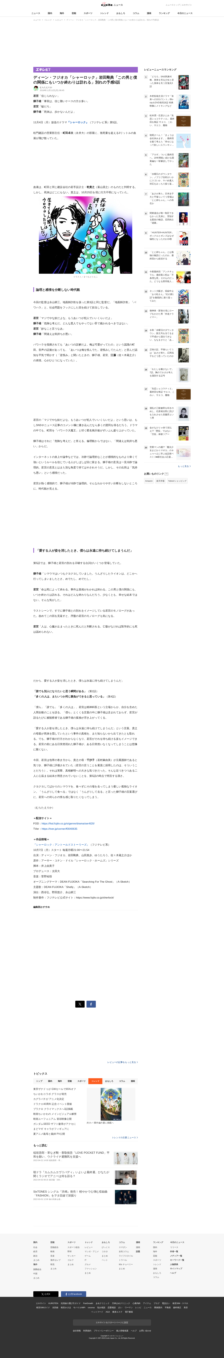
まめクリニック (103, 1303)
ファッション (91, 1268)
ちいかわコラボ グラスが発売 (50, 1094)
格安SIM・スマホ (180, 1303)
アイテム (147, 1303)
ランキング (164, 13)
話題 (138, 1251)
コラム (136, 13)
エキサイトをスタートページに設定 (112, 1322)
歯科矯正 (177, 1307)
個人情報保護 (122, 1331)
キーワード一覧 (177, 1260)
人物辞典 (174, 1264)
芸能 (74, 13)
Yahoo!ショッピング (177, 481)
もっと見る (184, 466)
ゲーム (88, 1256)
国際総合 (37, 1269)
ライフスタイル (126, 1256)
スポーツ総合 (74, 1247)
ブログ (157, 1303)
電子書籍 (129, 1312)
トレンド (104, 13)
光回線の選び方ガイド (71, 1303)
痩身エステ (117, 1312)
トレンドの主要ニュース (125, 1137)
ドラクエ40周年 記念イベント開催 (52, 1104)
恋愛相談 (112, 1307)
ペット (105, 1260)
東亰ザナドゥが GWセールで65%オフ (54, 1089)
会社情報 (77, 1331)
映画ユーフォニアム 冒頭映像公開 (52, 1119)
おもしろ (120, 13)
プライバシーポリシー (104, 1331)
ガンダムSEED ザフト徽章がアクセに (54, 1124)
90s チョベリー (126, 1264)
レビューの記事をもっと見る (122, 1062)
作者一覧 (174, 1251)
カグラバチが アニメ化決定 (48, 1099)
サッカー (72, 1256)
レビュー (89, 1247)
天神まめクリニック (121, 1303)
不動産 (168, 1307)
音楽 (52, 1256)
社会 (35, 1247)
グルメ (88, 1264)
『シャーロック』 (77, 122)
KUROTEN (53, 1303)
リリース (174, 1247)
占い (120, 1307)
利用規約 (87, 1331)
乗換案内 (158, 1307)
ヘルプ (173, 1273)
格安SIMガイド (43, 1307)
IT (85, 1260)
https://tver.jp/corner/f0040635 (59, 828)
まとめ (36, 1260)
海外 (62, 13)
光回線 (55, 1307)
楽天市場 (160, 481)
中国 (35, 1273)
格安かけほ (66, 1307)
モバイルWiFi (79, 1307)
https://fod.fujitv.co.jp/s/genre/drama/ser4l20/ (68, 823)
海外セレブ (55, 1260)
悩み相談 (101, 1307)
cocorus (91, 1307)
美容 (186, 1307)
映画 (52, 1251)
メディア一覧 (176, 1256)
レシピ (138, 1307)
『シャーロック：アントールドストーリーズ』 (61, 844)
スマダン (123, 1247)
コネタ (105, 1251)
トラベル (123, 1260)
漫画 (149, 13)
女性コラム (124, 1251)
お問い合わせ (145, 1331)
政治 (35, 1256)
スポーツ (88, 13)
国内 (50, 13)
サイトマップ (176, 1268)
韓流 (52, 1264)
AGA (108, 1312)
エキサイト (187, 5)
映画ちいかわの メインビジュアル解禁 (55, 1114)
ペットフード (97, 1312)
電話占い (166, 1303)
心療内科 (136, 1303)
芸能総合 (54, 1247)
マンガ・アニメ (92, 1251)
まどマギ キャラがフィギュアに (51, 1129)
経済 (35, 1251)
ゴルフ (71, 1260)
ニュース (35, 13)
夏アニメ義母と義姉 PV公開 (49, 1134)
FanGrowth (88, 1303)
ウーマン (129, 1307)
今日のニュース (185, 13)
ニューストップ (173, 5)
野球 (70, 1251)
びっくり (106, 1247)
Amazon (149, 481)
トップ (39, 1081)
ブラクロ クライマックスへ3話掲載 (53, 1109)
